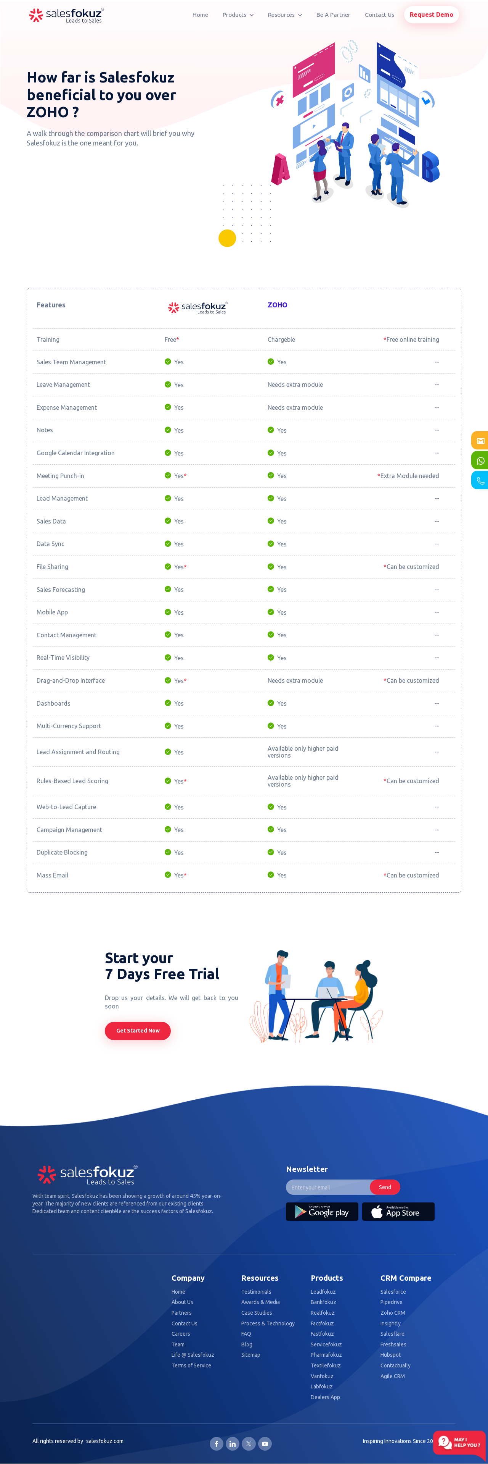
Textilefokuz (326, 1366)
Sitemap (250, 1355)
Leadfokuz (323, 1292)
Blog (246, 1345)
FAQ (246, 1334)
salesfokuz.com (105, 1441)
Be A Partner (333, 14)
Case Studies (256, 1313)
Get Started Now (138, 1031)
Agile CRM (392, 1376)
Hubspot (390, 1355)
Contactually (395, 1366)
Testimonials (256, 1292)
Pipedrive (391, 1302)
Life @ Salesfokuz (193, 1355)
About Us (182, 1302)
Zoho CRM (392, 1313)
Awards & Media (260, 1302)
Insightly (390, 1324)
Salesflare (392, 1334)
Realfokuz (323, 1313)
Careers (181, 1334)
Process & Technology (268, 1324)
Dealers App (325, 1397)
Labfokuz (322, 1387)
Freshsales (393, 1345)
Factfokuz (322, 1324)
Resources (285, 14)
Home (200, 14)
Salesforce (393, 1292)
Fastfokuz (322, 1334)
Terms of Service (191, 1366)
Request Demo (431, 14)
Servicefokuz (326, 1345)
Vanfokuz (322, 1376)
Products (238, 14)
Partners (182, 1313)
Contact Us (379, 14)
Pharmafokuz (326, 1355)
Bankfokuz (323, 1302)
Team (178, 1345)
